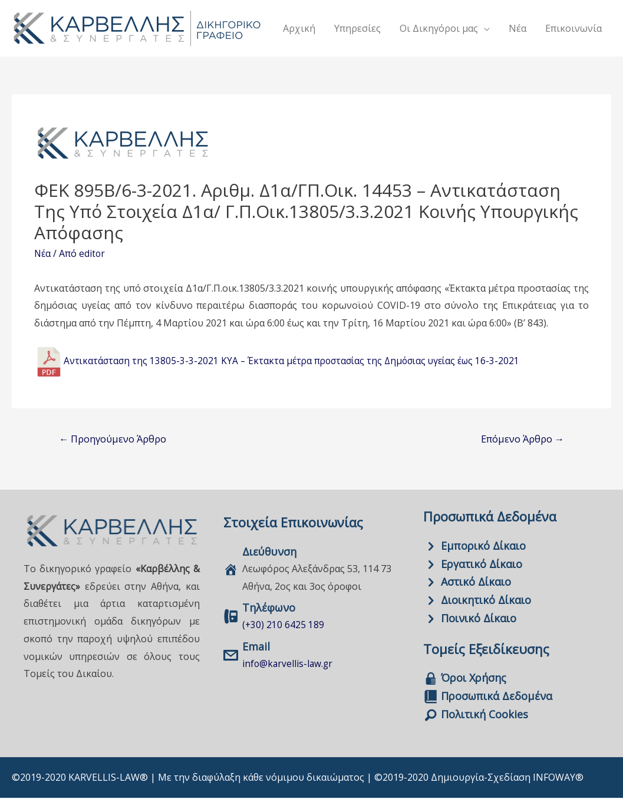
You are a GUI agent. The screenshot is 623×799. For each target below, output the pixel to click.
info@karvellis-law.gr (288, 664)
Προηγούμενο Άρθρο (116, 438)
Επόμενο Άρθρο (520, 438)
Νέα (43, 253)
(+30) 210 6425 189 (283, 625)
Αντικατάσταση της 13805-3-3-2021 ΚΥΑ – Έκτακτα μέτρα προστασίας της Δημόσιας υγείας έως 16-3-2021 (298, 361)
